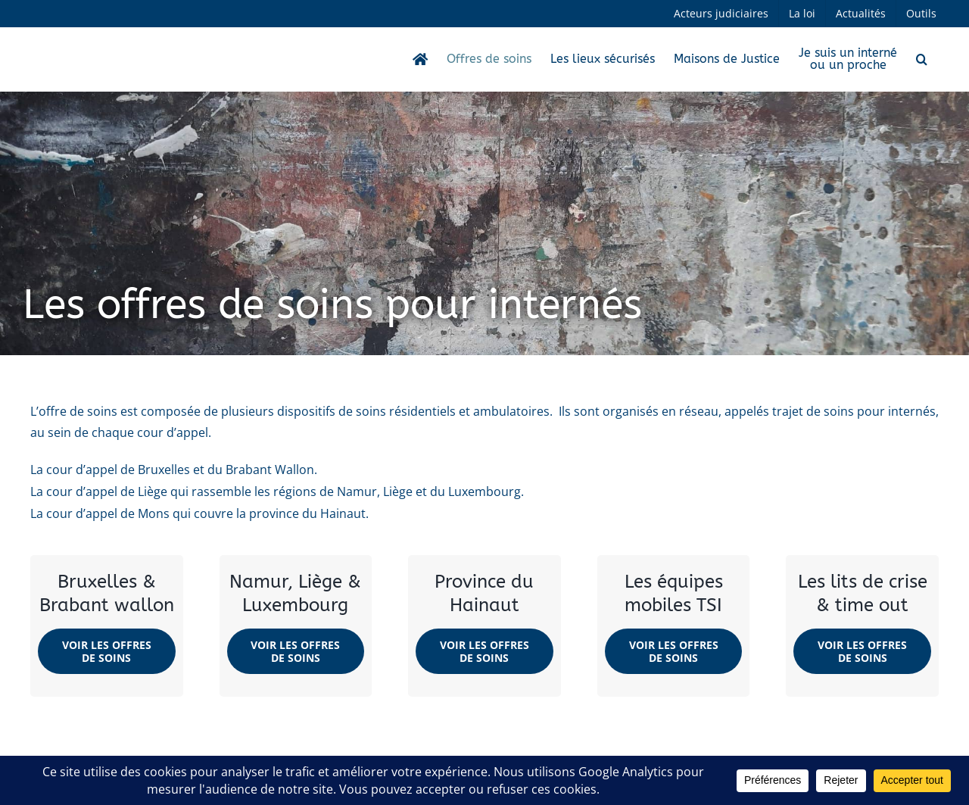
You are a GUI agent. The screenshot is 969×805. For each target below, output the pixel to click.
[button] (921, 59)
